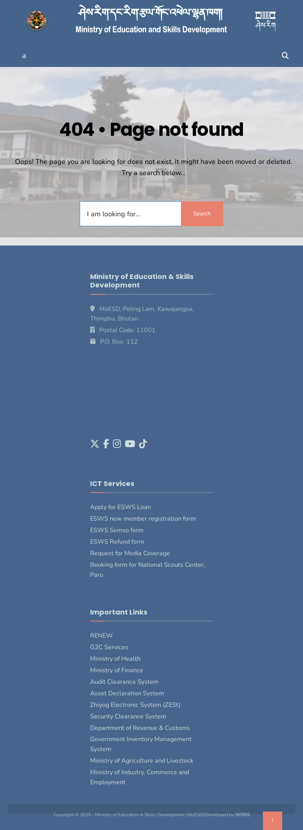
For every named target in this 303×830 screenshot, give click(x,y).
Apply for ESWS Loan (120, 507)
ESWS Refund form (117, 542)
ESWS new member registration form (143, 518)
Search (202, 213)
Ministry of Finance (116, 670)
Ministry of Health (115, 659)
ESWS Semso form (117, 530)
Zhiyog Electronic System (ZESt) (135, 705)
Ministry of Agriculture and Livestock (141, 761)
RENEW (101, 635)
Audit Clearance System (124, 682)
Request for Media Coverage (130, 553)
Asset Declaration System (127, 693)
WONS (242, 815)
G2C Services (109, 647)
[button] (24, 55)
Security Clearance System (128, 716)
